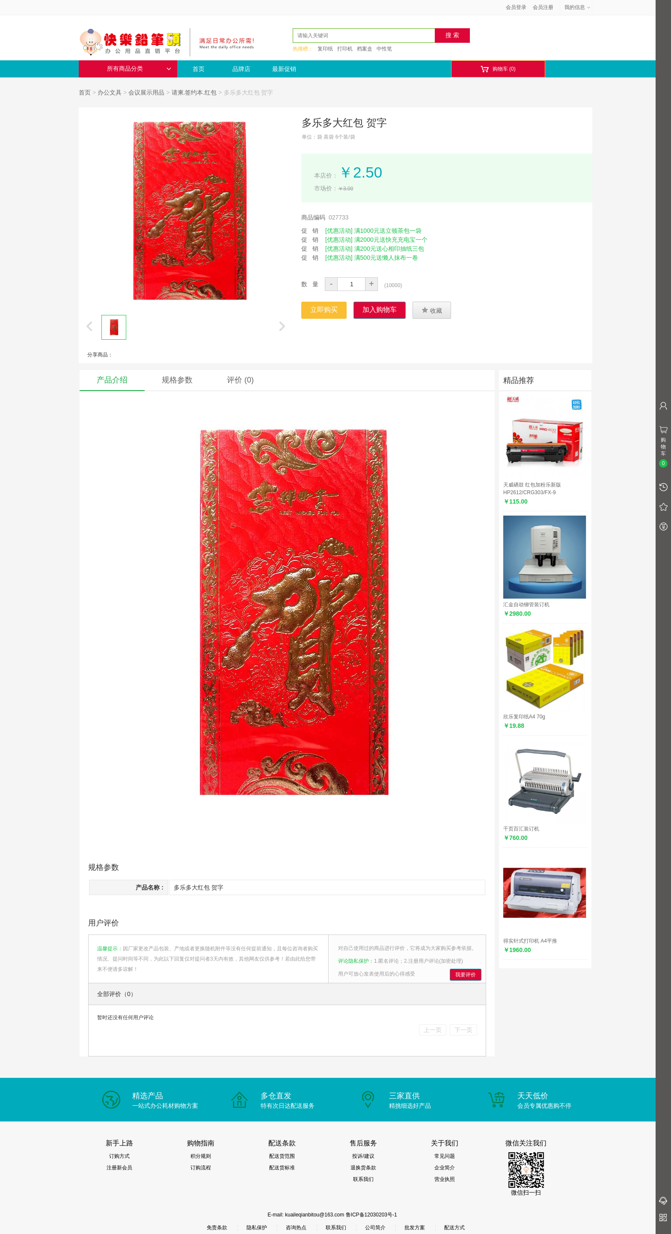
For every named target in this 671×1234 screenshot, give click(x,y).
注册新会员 (119, 1168)
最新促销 (284, 68)
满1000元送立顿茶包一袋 (388, 230)
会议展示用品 (146, 92)
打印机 (345, 49)
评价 (240, 380)
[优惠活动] (339, 230)
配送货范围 (282, 1156)
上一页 (433, 1029)
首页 (199, 68)
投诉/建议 (363, 1156)
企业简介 (444, 1168)
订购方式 (119, 1156)
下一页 (463, 1029)
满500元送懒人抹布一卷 (386, 257)
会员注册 (543, 7)
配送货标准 (282, 1168)
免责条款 (217, 1228)
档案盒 (364, 49)
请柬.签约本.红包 (194, 92)
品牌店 (241, 68)
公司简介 (375, 1228)
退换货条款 (363, 1168)
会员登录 (516, 7)
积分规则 (200, 1156)
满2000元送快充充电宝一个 (391, 239)
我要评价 (465, 975)
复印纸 (325, 49)
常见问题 (444, 1156)
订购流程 (200, 1168)
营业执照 (444, 1179)
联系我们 (363, 1179)
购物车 (498, 69)
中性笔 (384, 49)
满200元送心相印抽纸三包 (389, 248)
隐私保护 (256, 1228)
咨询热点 (296, 1228)
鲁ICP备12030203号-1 (371, 1215)
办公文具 (110, 92)
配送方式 (454, 1228)
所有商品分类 (139, 68)
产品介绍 (112, 380)
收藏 (432, 310)
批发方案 (414, 1228)
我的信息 (577, 7)
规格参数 (177, 380)
